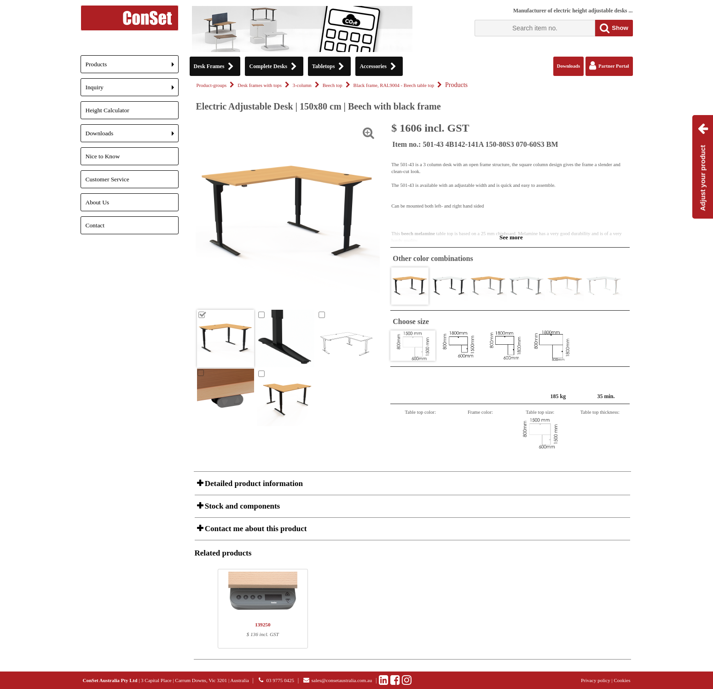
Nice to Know (103, 156)
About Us (97, 202)
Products (132, 67)
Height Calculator (107, 110)
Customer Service (107, 179)
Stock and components (241, 506)
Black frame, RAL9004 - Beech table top (394, 85)
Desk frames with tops (260, 85)
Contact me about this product (255, 528)
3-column (302, 85)
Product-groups (212, 85)
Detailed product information (253, 483)
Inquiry (132, 90)
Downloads (132, 136)
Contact (95, 225)
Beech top (332, 85)
